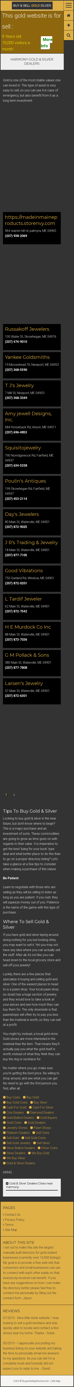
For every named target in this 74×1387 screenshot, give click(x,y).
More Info (46, 42)
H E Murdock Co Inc (28, 627)
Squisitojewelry (23, 448)
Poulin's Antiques (25, 481)
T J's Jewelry (19, 385)
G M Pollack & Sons (27, 655)
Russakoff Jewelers (27, 329)
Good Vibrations (24, 570)
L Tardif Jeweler (23, 599)
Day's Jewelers (22, 514)
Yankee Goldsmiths (27, 357)
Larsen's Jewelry (24, 683)
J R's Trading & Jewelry (31, 542)
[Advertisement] (37, 168)
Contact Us (12, 1214)
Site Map (11, 1230)
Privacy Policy (14, 1220)
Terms (9, 1225)
